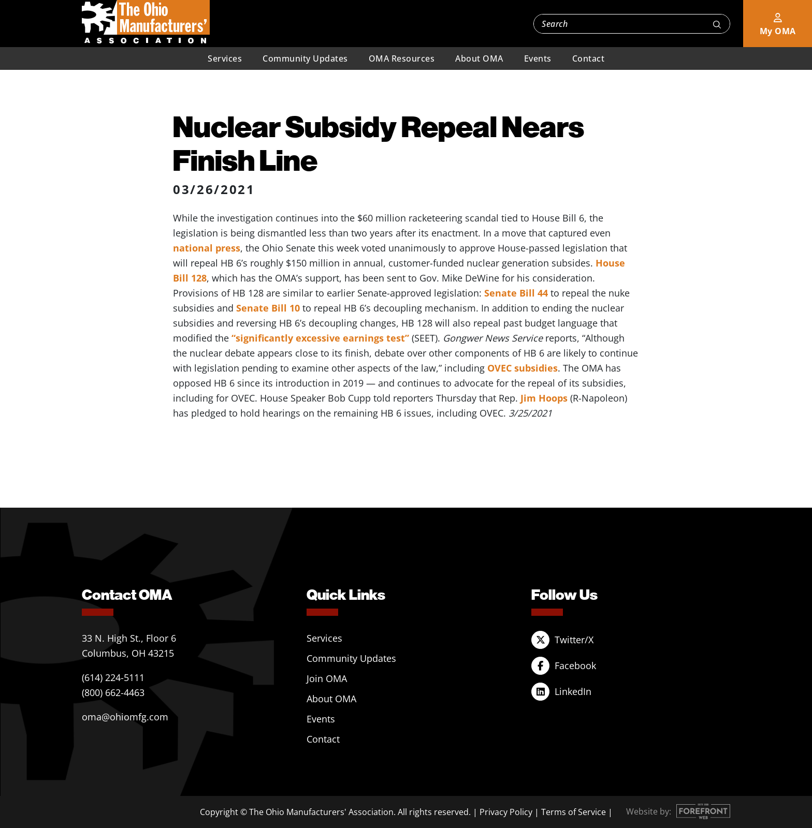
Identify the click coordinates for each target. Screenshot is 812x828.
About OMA (479, 58)
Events (538, 58)
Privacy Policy (506, 812)
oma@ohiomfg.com (125, 717)
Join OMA (327, 678)
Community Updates (305, 58)
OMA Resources (402, 58)
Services (225, 58)
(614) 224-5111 (113, 677)
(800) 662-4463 (113, 692)
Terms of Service (573, 812)
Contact (588, 58)
